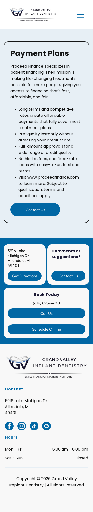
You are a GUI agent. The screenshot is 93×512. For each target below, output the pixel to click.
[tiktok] (34, 427)
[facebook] (9, 427)
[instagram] (21, 427)
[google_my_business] (46, 427)
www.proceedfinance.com (53, 177)
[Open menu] (80, 14)
